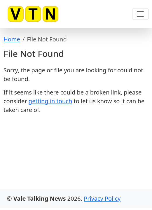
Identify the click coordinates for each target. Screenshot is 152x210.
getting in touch (50, 101)
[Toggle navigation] (140, 14)
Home (12, 39)
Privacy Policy (102, 198)
